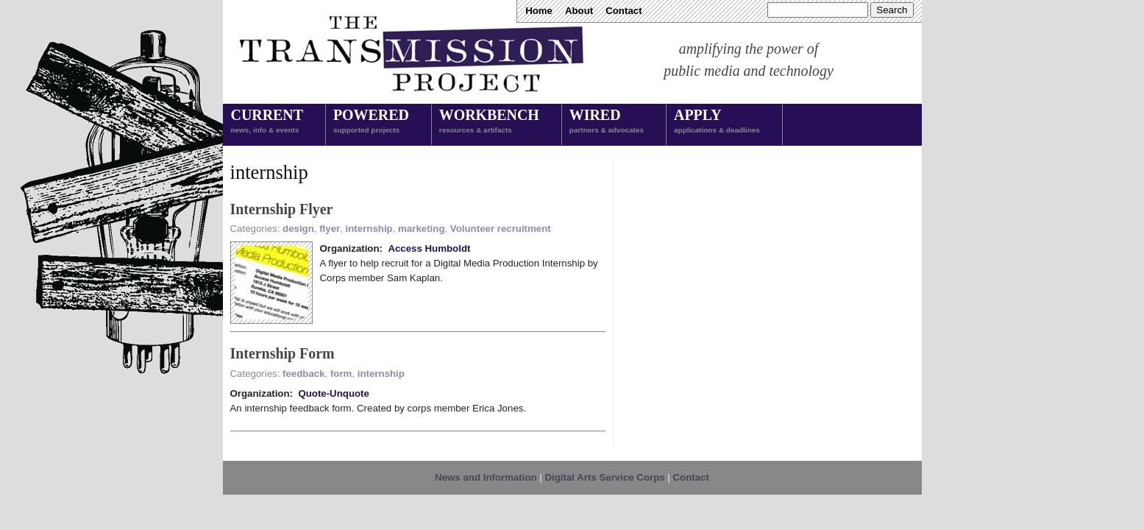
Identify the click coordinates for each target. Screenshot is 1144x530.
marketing (421, 228)
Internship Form (282, 353)
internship (369, 228)
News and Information (486, 477)
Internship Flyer (281, 209)
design (298, 228)
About (579, 10)
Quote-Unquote (333, 393)
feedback (304, 373)
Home (539, 10)
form (341, 373)
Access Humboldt (429, 248)
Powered (371, 122)
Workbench (489, 122)
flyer (329, 228)
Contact (623, 10)
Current (267, 122)
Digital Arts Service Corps (605, 477)
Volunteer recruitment (500, 228)
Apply (717, 122)
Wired (606, 122)
